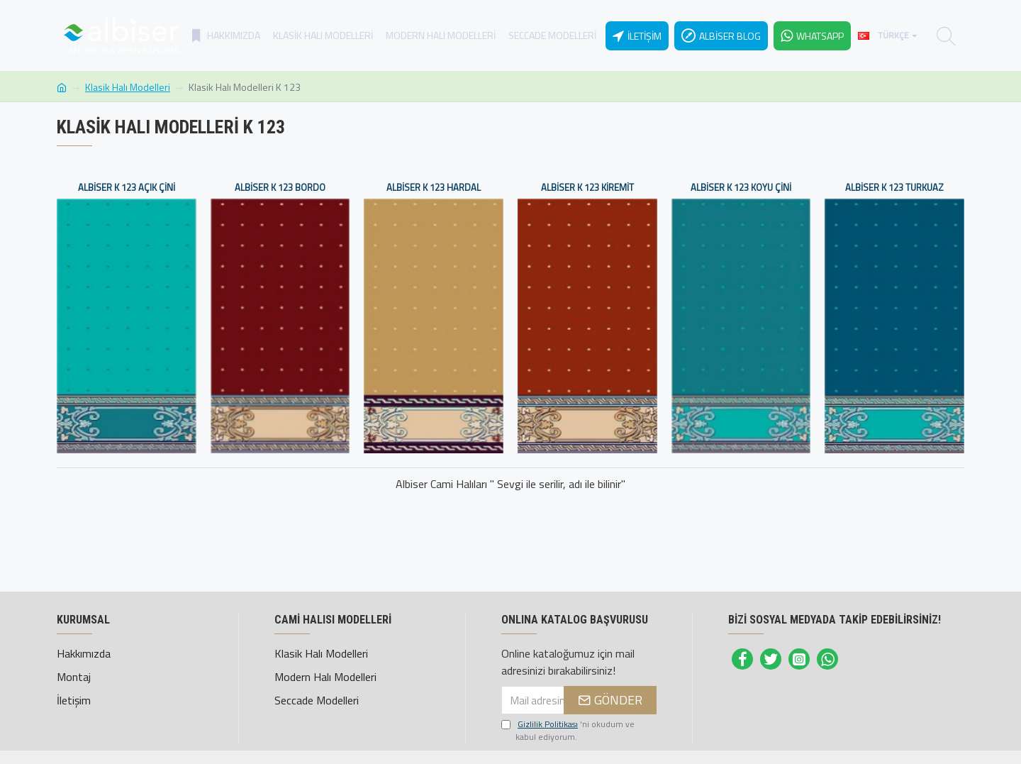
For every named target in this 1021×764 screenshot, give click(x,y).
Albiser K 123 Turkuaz (894, 188)
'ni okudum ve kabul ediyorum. (568, 730)
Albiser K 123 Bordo (280, 188)
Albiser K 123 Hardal (433, 188)
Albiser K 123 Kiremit (587, 188)
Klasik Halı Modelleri (127, 86)
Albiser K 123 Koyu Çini (741, 188)
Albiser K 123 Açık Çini (126, 188)
